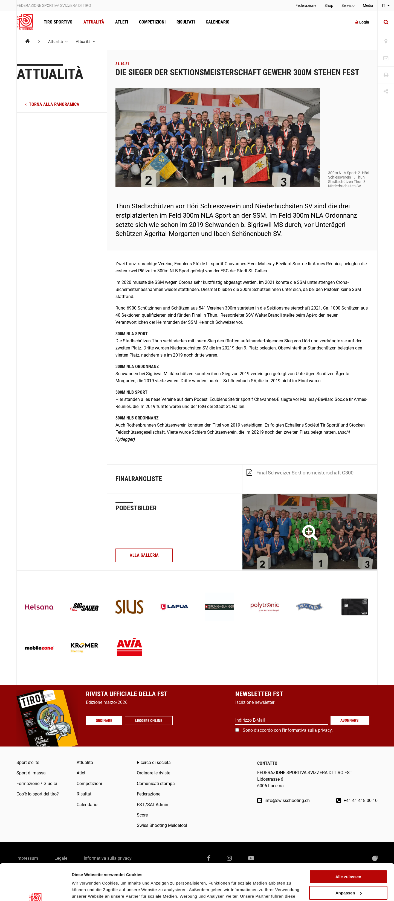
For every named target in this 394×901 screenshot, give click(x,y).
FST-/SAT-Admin (152, 804)
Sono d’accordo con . (288, 730)
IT (386, 5)
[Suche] (386, 22)
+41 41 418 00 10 (357, 800)
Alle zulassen (348, 842)
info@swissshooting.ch (283, 800)
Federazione (306, 5)
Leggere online (148, 720)
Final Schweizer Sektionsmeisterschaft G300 (300, 472)
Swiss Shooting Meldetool (162, 825)
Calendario (218, 22)
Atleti (121, 22)
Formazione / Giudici (36, 783)
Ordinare (104, 720)
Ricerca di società (154, 762)
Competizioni (152, 22)
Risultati (185, 22)
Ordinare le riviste (153, 772)
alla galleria (144, 555)
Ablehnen (348, 874)
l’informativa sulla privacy (307, 730)
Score (142, 815)
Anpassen (348, 858)
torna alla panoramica (52, 104)
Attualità (93, 22)
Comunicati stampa (156, 783)
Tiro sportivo (58, 22)
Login (362, 22)
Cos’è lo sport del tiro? (37, 794)
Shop (329, 5)
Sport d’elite (27, 762)
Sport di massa (31, 772)
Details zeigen (85, 890)
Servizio (348, 5)
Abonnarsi (350, 720)
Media (368, 5)
